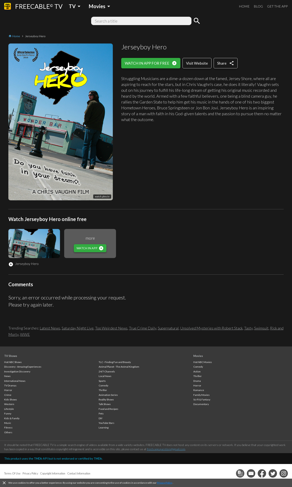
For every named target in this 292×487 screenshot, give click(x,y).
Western (9, 404)
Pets (101, 413)
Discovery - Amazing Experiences (22, 366)
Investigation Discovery (17, 371)
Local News (105, 376)
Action (197, 371)
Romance (198, 390)
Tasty (248, 328)
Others (8, 432)
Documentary (201, 404)
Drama (197, 380)
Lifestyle (9, 408)
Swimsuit (261, 328)
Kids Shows (10, 399)
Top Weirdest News (111, 328)
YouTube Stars (106, 422)
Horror (8, 390)
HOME (244, 6)
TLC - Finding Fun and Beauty (115, 362)
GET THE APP (277, 6)
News (7, 376)
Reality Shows (106, 399)
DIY (100, 418)
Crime (7, 394)
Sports (102, 380)
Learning (103, 427)
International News (15, 380)
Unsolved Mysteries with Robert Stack (211, 328)
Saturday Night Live (78, 328)
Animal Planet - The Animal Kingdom (119, 366)
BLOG (258, 6)
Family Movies (201, 394)
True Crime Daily (142, 328)
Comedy (103, 385)
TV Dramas (10, 385)
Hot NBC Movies (202, 362)
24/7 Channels (107, 371)
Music (7, 422)
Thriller (103, 390)
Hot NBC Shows (13, 362)
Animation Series (108, 394)
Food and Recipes (108, 408)
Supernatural (168, 328)
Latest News (50, 328)
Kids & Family (11, 418)
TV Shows (10, 356)
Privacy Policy (164, 482)
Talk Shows (105, 404)
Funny (7, 413)
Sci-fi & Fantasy (201, 399)
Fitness (8, 427)
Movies (198, 356)
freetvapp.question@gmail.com (166, 449)
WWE (25, 334)
